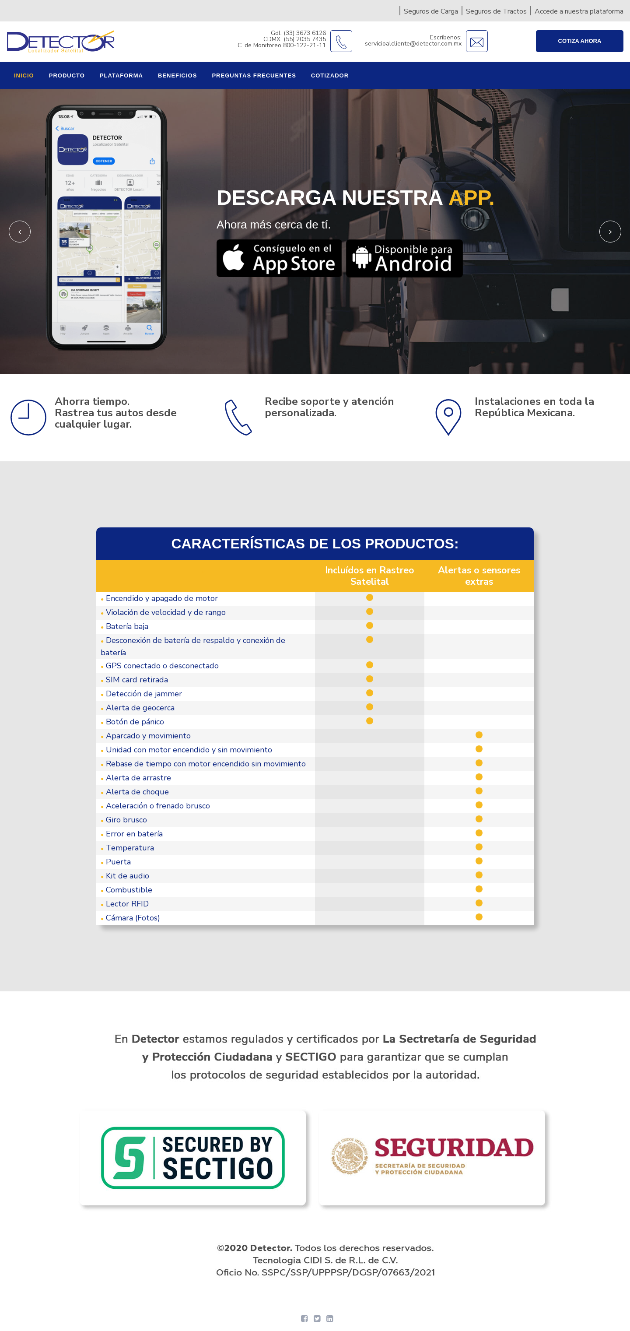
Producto (67, 75)
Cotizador (330, 75)
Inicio (24, 75)
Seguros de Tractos (496, 11)
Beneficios (177, 75)
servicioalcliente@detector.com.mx (413, 43)
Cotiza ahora (580, 41)
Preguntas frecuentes (254, 75)
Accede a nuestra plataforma (579, 11)
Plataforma (121, 75)
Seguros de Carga (431, 11)
